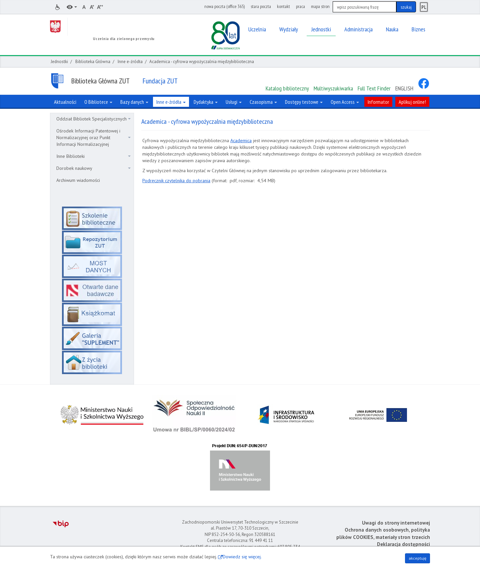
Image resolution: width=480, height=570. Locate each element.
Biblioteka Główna (92, 61)
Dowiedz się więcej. (242, 557)
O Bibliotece (98, 101)
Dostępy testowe (304, 101)
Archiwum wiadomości (78, 180)
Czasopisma (263, 101)
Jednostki (59, 61)
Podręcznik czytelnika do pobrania (176, 181)
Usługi (234, 101)
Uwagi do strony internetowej (396, 523)
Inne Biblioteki (93, 156)
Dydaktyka (206, 101)
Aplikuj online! (412, 101)
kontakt (283, 6)
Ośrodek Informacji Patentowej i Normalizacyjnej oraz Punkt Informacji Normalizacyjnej (93, 137)
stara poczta (261, 6)
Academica (241, 140)
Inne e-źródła (130, 61)
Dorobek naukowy (93, 168)
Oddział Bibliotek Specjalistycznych (93, 119)
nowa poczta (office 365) (224, 6)
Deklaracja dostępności (403, 544)
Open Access (345, 101)
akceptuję (417, 558)
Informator (378, 101)
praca (300, 6)
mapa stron (320, 6)
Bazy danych (134, 101)
